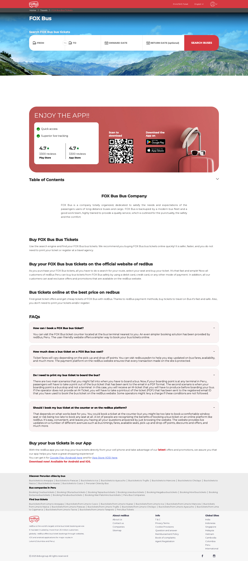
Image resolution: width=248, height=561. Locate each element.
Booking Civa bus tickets (41, 492)
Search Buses (201, 42)
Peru (207, 545)
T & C (157, 520)
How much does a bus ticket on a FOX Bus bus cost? (68, 351)
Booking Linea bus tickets (131, 492)
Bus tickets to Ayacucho (113, 480)
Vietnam (209, 534)
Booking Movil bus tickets (193, 492)
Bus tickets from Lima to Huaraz (117, 504)
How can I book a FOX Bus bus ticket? (58, 328)
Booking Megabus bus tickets (162, 492)
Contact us (118, 523)
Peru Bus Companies (134, 495)
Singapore (210, 527)
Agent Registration (164, 541)
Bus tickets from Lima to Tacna (61, 509)
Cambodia (210, 538)
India (207, 520)
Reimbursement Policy (167, 534)
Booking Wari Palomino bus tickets (103, 495)
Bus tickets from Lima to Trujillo (103, 506)
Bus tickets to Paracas (67, 480)
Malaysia (209, 530)
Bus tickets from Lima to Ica (150, 504)
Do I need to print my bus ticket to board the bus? (66, 375)
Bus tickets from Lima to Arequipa (46, 504)
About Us (117, 520)
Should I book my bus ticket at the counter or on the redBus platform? (80, 407)
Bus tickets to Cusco (72, 483)
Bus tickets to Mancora (163, 480)
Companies (118, 527)
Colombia (210, 541)
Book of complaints (165, 538)
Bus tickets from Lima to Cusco (82, 504)
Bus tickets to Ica (89, 480)
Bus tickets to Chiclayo (189, 480)
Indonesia (210, 523)
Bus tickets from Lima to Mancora (184, 504)
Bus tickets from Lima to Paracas (68, 506)
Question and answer (166, 530)
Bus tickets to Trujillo (138, 480)
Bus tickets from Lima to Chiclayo (139, 506)
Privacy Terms (162, 523)
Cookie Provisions (164, 527)
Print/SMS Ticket (180, 4)
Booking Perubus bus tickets (67, 495)
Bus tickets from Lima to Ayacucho (176, 506)
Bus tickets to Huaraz (49, 483)
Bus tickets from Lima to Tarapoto (97, 509)
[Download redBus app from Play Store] (155, 144)
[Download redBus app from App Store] (155, 152)
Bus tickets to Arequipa (41, 480)
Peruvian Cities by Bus (97, 483)
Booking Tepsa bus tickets (101, 492)
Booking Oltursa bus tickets (71, 492)
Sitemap (117, 530)
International (211, 549)
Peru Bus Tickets (125, 509)
